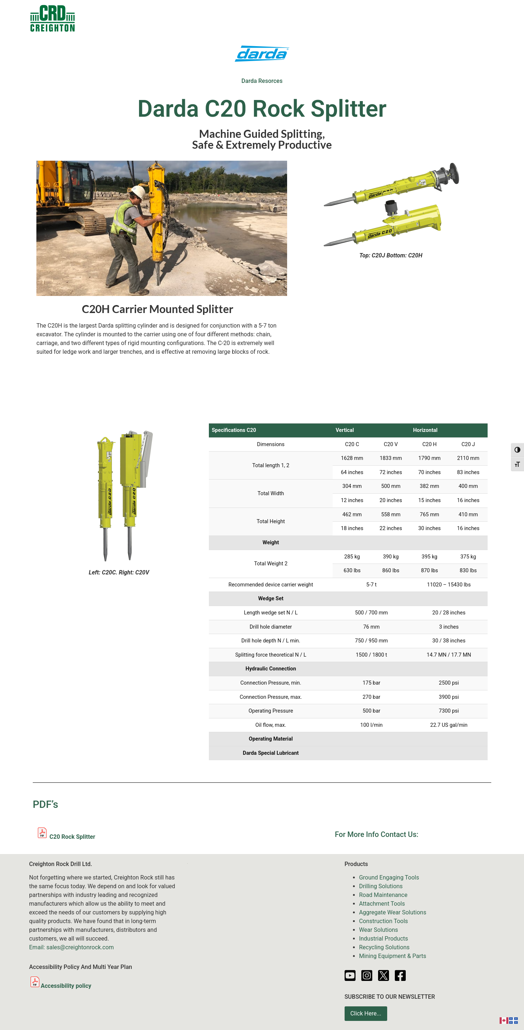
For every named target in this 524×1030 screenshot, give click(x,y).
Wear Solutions (378, 929)
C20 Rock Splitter (65, 836)
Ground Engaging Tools (389, 877)
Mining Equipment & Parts (392, 956)
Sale (208, 18)
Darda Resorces (262, 80)
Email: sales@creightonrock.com (71, 947)
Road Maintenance (383, 894)
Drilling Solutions (381, 886)
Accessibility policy (60, 985)
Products (173, 18)
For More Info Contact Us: (376, 834)
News (329, 18)
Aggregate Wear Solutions (392, 912)
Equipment (246, 18)
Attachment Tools (382, 903)
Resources (365, 18)
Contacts (131, 18)
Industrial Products (383, 938)
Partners (404, 18)
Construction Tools (383, 921)
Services (292, 18)
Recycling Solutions (384, 947)
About (437, 18)
